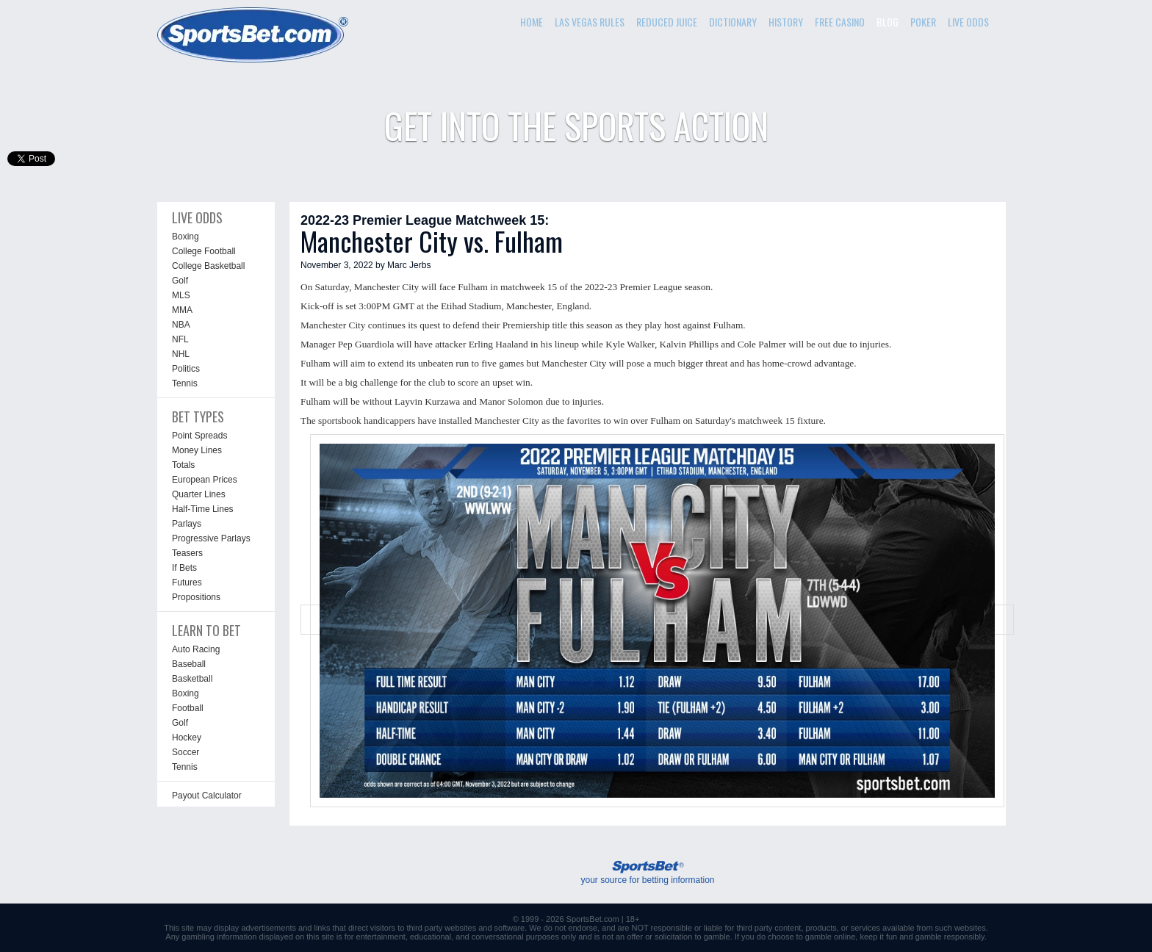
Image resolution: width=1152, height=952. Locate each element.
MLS (181, 295)
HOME (531, 21)
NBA (181, 325)
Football (188, 708)
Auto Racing (196, 649)
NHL (181, 354)
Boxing (185, 236)
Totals (183, 465)
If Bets (184, 568)
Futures (187, 582)
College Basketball (208, 266)
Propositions (196, 597)
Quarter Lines (199, 494)
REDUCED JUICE (666, 21)
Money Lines (197, 450)
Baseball (189, 664)
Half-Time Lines (203, 509)
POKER (923, 21)
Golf (180, 280)
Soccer (185, 752)
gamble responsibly (949, 936)
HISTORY (785, 21)
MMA (182, 310)
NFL (180, 339)
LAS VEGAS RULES (589, 21)
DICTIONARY (733, 21)
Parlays (186, 524)
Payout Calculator (207, 795)
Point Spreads (199, 435)
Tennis (185, 383)
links (322, 927)
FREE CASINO (840, 21)
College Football (204, 251)
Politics (186, 369)
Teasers (187, 553)
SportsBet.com (592, 919)
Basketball (192, 679)
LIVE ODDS (968, 21)
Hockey (186, 737)
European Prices (204, 480)
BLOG (887, 21)
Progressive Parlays (211, 538)
